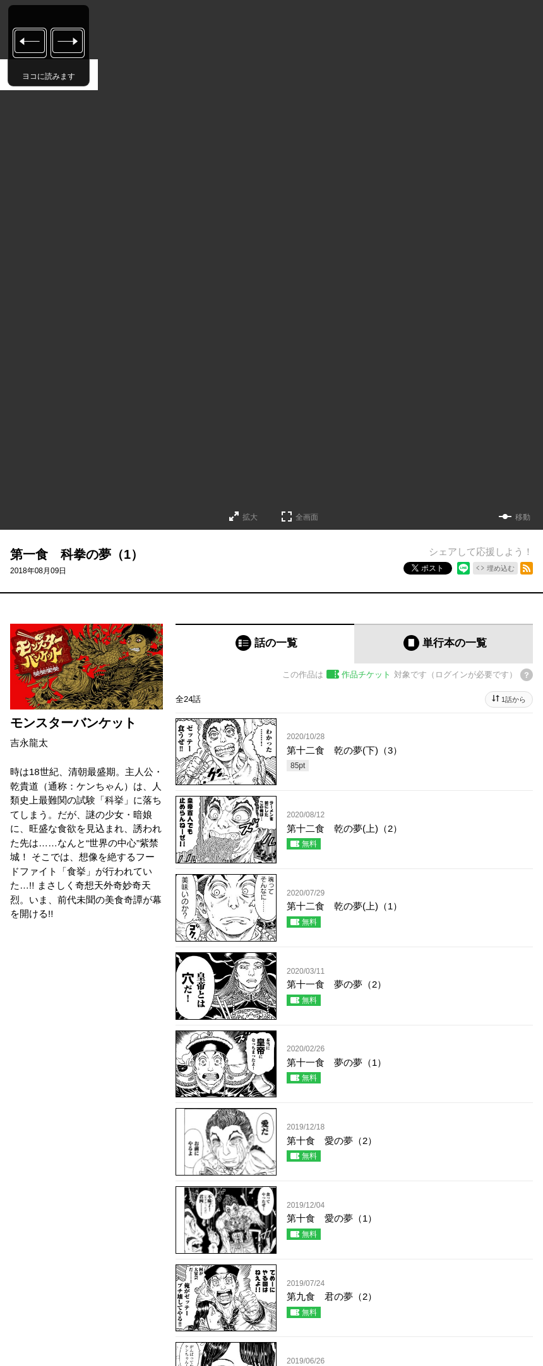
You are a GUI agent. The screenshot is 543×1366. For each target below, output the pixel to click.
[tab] (265, 643)
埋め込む (501, 568)
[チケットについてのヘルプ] (526, 674)
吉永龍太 (29, 742)
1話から (513, 699)
